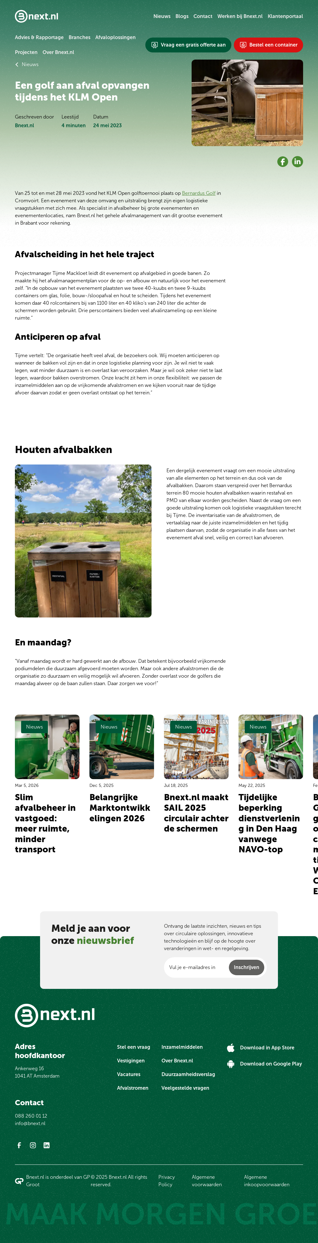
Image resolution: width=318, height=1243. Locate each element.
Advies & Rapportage (39, 37)
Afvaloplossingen (115, 37)
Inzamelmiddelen (182, 1047)
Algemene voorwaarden (207, 1180)
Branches (79, 37)
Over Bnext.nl (58, 52)
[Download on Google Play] (264, 1064)
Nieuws (161, 16)
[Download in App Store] (260, 1047)
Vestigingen (131, 1061)
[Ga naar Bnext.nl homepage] (36, 16)
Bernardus (280, 485)
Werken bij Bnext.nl (240, 16)
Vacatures (128, 1074)
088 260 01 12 (31, 1116)
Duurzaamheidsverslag (188, 1074)
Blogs (182, 16)
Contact (202, 16)
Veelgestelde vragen (185, 1088)
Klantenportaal (285, 16)
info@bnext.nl (30, 1123)
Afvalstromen (132, 1088)
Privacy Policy (166, 1180)
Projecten (26, 52)
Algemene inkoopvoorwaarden (266, 1180)
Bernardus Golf (199, 193)
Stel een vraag (133, 1047)
